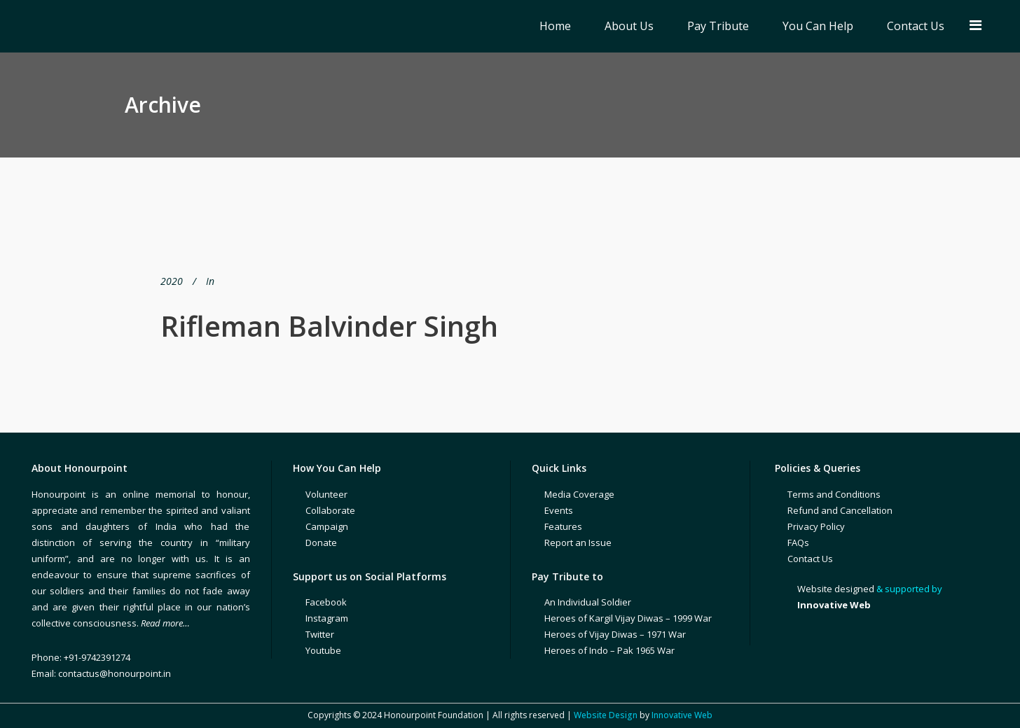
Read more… (165, 623)
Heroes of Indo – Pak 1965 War (609, 650)
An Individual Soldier (587, 602)
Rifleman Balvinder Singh (329, 326)
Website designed (835, 588)
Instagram (326, 618)
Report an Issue (578, 542)
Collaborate (330, 510)
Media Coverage (579, 494)
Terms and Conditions (834, 494)
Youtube (323, 650)
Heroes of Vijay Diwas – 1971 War (615, 634)
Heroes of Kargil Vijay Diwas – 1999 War (628, 618)
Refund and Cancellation (839, 510)
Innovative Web (682, 715)
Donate (321, 542)
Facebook (326, 602)
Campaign (326, 526)
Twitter (319, 634)
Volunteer (326, 494)
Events (558, 510)
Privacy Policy (816, 526)
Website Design (606, 715)
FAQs (798, 542)
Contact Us (810, 558)
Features (563, 526)
